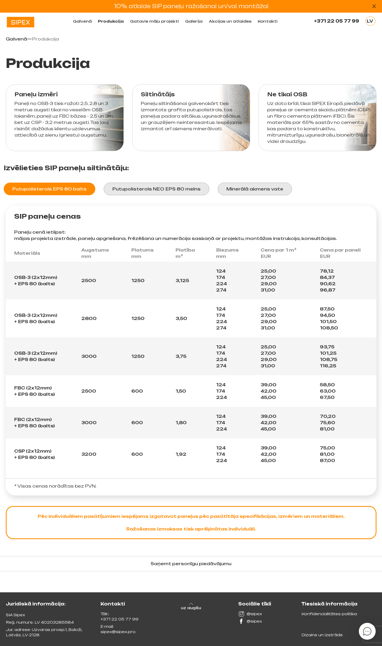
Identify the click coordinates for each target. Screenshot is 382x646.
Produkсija (111, 21)
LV (370, 21)
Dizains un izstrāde (322, 635)
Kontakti (267, 21)
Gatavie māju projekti (154, 21)
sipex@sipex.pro (118, 631)
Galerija (193, 21)
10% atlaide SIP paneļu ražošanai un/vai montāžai (191, 6)
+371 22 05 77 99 (336, 21)
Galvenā (82, 21)
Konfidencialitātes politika (329, 614)
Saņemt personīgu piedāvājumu (191, 563)
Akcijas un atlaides (230, 21)
